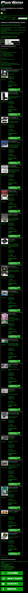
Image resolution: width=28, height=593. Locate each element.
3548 (11, 154)
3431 (11, 449)
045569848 (6, 565)
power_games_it (8, 569)
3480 (11, 377)
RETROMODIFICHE (6, 68)
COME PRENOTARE (6, 25)
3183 (11, 545)
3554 (11, 81)
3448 (11, 401)
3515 (11, 328)
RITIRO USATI (17, 25)
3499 (11, 353)
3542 (11, 203)
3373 (11, 499)
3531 (11, 279)
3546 (11, 179)
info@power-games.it (9, 567)
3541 (11, 227)
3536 (11, 255)
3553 (11, 106)
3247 (11, 521)
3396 (11, 475)
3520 (11, 302)
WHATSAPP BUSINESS (7, 566)
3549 (11, 129)
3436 (11, 425)
